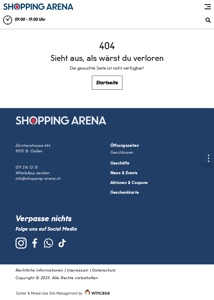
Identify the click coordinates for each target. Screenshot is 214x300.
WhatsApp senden (33, 173)
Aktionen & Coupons (129, 183)
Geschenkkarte (124, 193)
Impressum (78, 270)
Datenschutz (103, 270)
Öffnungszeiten (124, 146)
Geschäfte (120, 163)
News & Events (124, 173)
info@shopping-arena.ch (38, 179)
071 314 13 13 (27, 168)
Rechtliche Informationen (39, 270)
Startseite (107, 82)
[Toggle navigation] (208, 6)
